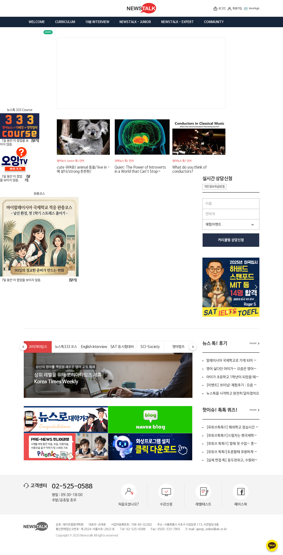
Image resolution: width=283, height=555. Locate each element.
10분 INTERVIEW (97, 22)
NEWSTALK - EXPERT (177, 22)
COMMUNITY (214, 22)
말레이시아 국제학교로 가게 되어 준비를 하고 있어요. (232, 361)
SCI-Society (150, 347)
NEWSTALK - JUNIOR (135, 22)
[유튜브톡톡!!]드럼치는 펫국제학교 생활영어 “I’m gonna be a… (232, 436)
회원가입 (237, 8)
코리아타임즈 (38, 347)
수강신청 (166, 504)
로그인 (222, 8)
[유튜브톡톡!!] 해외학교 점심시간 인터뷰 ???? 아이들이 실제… (232, 427)
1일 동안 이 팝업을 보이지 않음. (11, 178)
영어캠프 (178, 347)
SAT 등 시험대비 (122, 347)
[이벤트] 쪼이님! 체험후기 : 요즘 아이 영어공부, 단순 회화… (232, 385)
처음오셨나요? (128, 504)
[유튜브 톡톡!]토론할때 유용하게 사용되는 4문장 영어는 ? (232, 452)
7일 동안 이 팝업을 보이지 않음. (21, 280)
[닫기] (73, 280)
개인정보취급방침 (214, 186)
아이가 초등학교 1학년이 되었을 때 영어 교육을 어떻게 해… (232, 377)
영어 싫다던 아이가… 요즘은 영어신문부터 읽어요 (232, 369)
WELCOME (37, 22)
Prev (205, 287)
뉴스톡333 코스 (66, 347)
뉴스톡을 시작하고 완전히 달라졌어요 (232, 393)
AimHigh (254, 8)
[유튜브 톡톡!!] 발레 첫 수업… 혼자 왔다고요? (232, 444)
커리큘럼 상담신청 (231, 240)
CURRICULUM (65, 22)
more (253, 343)
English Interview (94, 347)
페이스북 (240, 504)
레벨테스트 (203, 504)
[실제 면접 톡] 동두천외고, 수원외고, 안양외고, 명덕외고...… (232, 460)
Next (256, 287)
